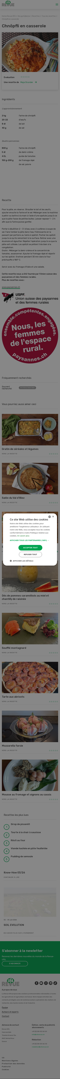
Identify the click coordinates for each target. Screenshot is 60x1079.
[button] (30, 540)
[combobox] (49, 517)
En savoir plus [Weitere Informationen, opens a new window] (23, 535)
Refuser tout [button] (30, 554)
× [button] (53, 517)
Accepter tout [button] (30, 547)
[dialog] (30, 539)
